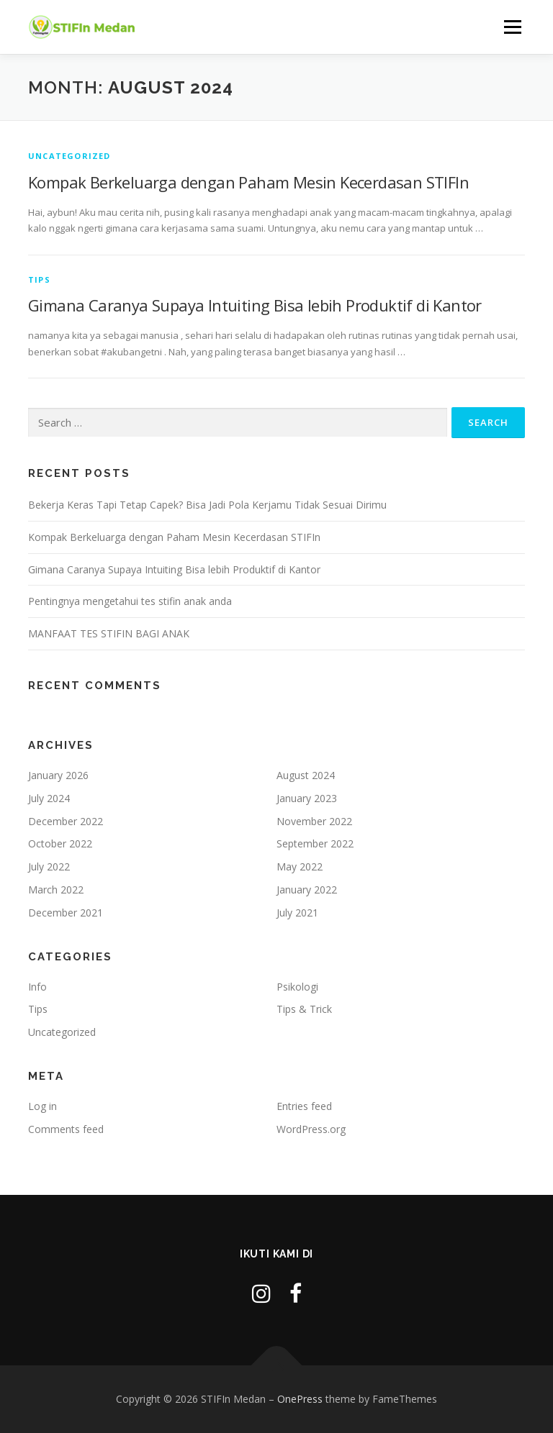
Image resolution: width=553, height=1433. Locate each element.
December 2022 (65, 821)
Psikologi (297, 986)
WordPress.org (311, 1129)
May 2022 (299, 866)
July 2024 (49, 798)
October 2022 (60, 843)
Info (37, 986)
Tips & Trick (304, 1009)
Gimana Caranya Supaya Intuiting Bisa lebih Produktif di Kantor (255, 305)
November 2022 (314, 821)
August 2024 (305, 775)
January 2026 (58, 775)
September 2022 (315, 843)
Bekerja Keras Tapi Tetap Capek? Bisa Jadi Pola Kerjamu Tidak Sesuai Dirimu (207, 504)
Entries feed (304, 1106)
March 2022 (56, 889)
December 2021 (65, 912)
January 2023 (306, 798)
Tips (39, 279)
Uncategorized (69, 155)
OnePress (300, 1399)
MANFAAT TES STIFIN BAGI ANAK (108, 633)
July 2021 (297, 912)
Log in (42, 1106)
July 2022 (49, 866)
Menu (512, 26)
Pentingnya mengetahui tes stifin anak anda (130, 601)
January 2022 (306, 889)
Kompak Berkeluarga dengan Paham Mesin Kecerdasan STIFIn (248, 182)
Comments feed (66, 1129)
